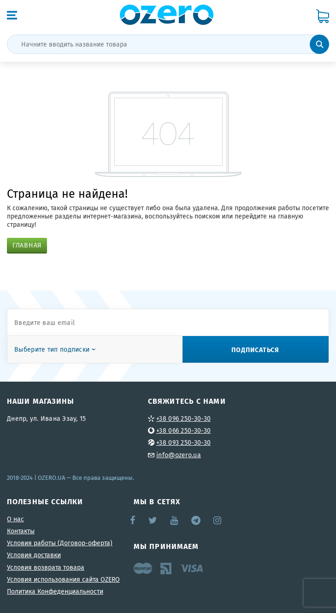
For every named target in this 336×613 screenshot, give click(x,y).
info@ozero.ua (178, 455)
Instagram (218, 520)
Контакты (21, 531)
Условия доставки (34, 555)
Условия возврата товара (45, 567)
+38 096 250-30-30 (183, 418)
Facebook (133, 520)
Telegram (196, 520)
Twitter (153, 520)
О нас (15, 519)
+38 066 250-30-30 (183, 430)
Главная (26, 245)
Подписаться (255, 349)
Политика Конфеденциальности (55, 591)
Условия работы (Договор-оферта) (59, 543)
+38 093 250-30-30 (183, 442)
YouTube (174, 520)
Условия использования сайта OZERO (63, 579)
